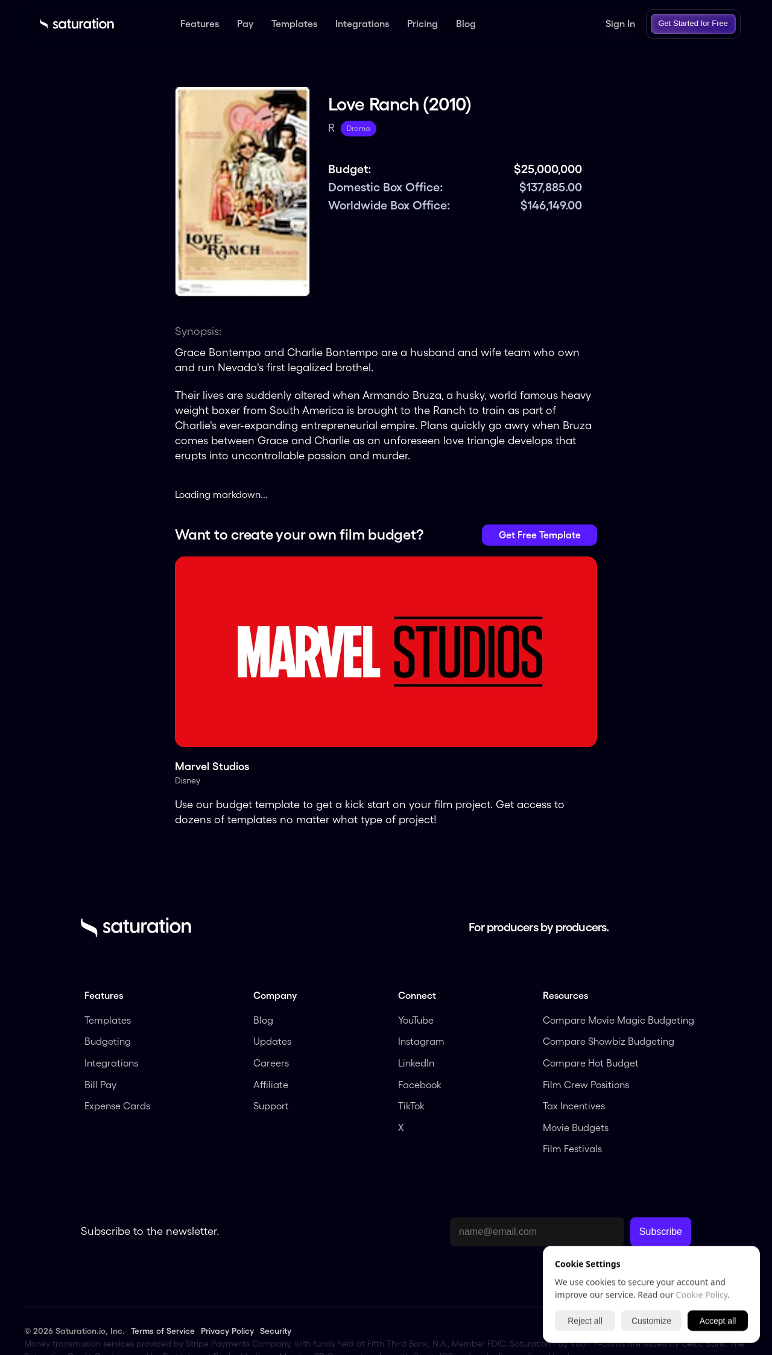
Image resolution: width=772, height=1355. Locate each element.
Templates (107, 1020)
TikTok (411, 1105)
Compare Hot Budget (591, 1062)
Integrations (111, 1062)
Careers (271, 1062)
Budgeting (107, 1041)
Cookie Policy (702, 1294)
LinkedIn (417, 1062)
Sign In (620, 23)
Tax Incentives (574, 1105)
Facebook (419, 1084)
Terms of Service (163, 1331)
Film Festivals (572, 1148)
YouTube (416, 1020)
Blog (263, 1020)
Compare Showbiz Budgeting (608, 1041)
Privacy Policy (227, 1331)
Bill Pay (100, 1084)
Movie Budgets (576, 1127)
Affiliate (272, 1084)
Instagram (421, 1041)
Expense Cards (117, 1105)
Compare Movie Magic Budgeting (618, 1020)
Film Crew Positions (586, 1084)
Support (271, 1105)
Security (275, 1331)
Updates (272, 1041)
